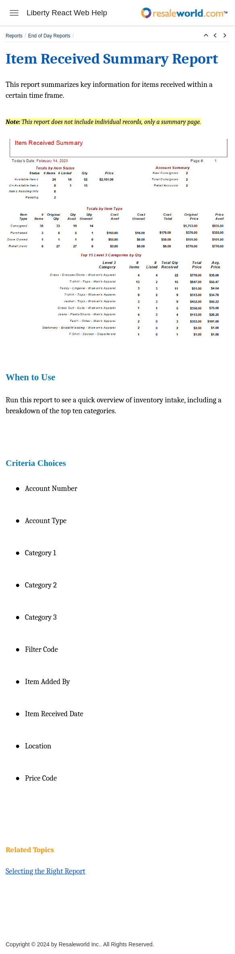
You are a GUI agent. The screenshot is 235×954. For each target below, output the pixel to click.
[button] (206, 36)
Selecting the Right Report (45, 871)
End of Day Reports (49, 36)
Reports (14, 36)
